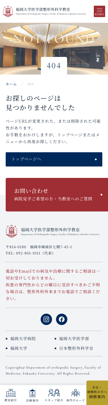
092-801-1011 (28, 253)
